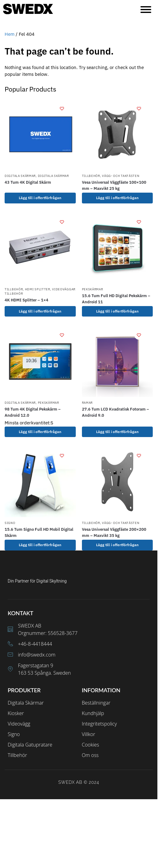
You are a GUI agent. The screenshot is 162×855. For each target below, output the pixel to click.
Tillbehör (91, 176)
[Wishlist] (62, 108)
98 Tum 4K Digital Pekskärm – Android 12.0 (33, 412)
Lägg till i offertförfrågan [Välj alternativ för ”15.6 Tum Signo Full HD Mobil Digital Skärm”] (40, 544)
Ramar (87, 403)
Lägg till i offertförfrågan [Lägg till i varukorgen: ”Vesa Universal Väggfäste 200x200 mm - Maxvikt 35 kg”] (117, 544)
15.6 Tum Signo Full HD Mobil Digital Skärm (39, 532)
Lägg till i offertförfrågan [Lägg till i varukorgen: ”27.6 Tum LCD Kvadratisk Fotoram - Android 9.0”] (117, 431)
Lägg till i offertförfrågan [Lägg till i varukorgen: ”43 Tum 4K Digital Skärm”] (40, 197)
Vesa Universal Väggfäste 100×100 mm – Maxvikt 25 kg (114, 185)
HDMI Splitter (37, 289)
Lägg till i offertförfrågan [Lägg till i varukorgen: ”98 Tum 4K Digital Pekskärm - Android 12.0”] (40, 431)
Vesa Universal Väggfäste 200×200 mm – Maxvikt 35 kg (114, 532)
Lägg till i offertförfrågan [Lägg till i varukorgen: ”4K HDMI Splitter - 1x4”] (40, 311)
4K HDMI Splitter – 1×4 (26, 300)
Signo (10, 523)
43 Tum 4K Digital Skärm (28, 182)
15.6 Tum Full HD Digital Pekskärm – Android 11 (116, 299)
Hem (9, 34)
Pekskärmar (92, 289)
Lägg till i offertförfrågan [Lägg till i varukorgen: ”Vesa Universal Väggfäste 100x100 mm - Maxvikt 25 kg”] (117, 197)
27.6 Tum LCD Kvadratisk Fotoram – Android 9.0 (115, 412)
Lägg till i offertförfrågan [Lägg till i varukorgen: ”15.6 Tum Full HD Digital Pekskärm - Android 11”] (117, 311)
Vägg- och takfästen (120, 176)
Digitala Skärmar (20, 176)
